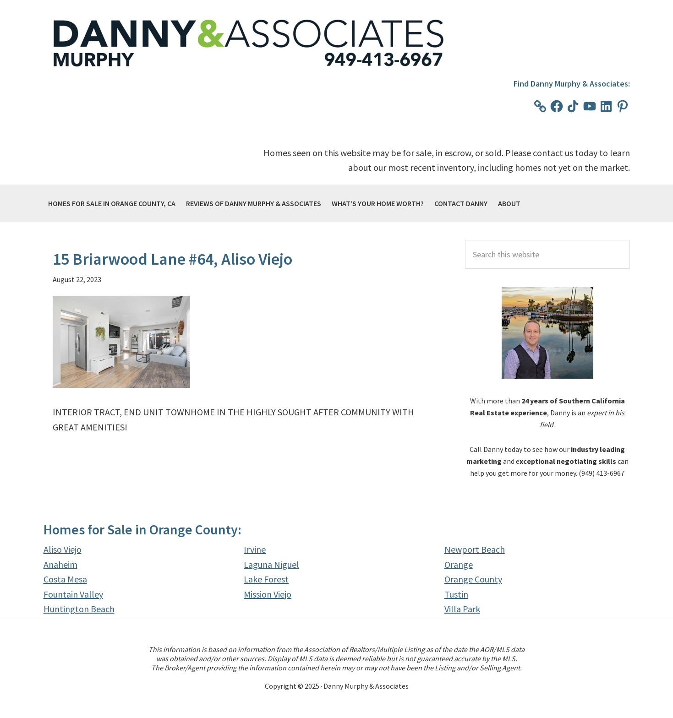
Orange (458, 564)
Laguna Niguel (271, 564)
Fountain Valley (73, 594)
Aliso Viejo (63, 549)
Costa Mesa (65, 579)
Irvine (255, 549)
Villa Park (462, 609)
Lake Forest (266, 579)
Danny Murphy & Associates (250, 44)
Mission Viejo (267, 594)
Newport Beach (474, 549)
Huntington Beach (79, 609)
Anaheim (60, 564)
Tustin (456, 594)
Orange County (473, 579)
